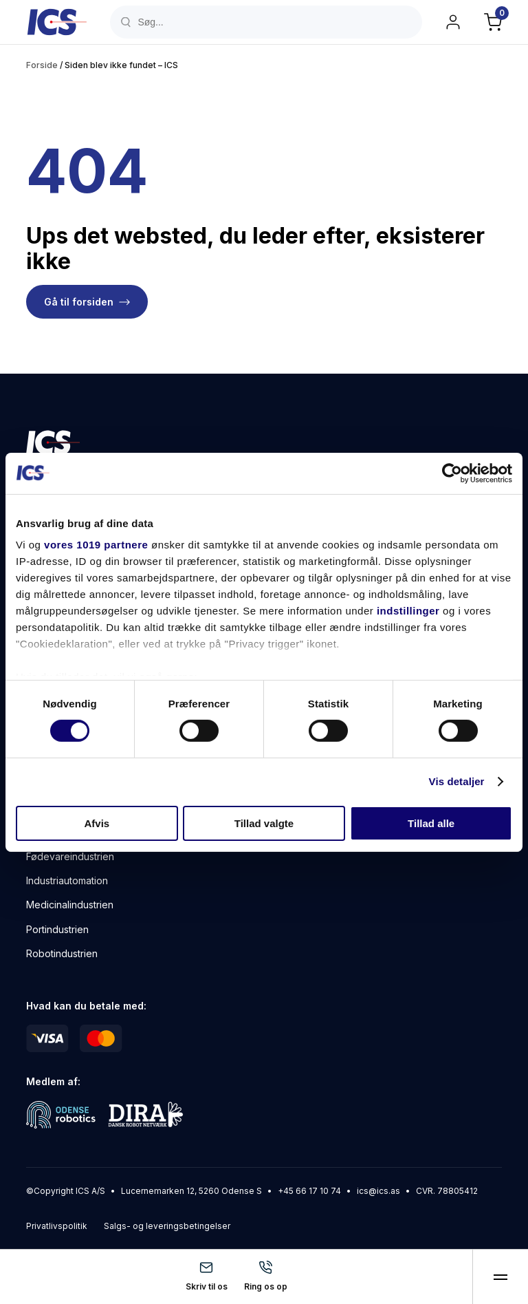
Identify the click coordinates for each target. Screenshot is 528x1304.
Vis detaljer (457, 781)
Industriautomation (67, 880)
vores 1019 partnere (96, 545)
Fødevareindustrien (70, 856)
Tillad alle (431, 823)
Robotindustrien (62, 953)
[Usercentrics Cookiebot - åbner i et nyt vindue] (452, 472)
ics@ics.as (378, 1191)
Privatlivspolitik (56, 1226)
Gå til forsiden (78, 302)
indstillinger (408, 611)
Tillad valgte (264, 823)
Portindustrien (57, 929)
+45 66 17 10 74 (309, 1191)
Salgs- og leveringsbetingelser (167, 1226)
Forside (42, 65)
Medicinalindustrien (69, 904)
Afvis (96, 823)
